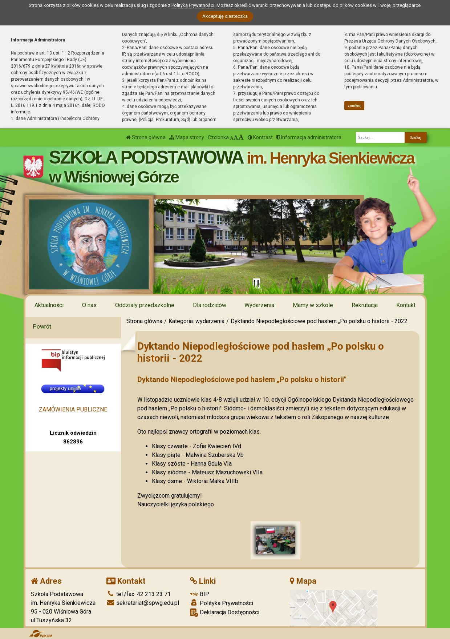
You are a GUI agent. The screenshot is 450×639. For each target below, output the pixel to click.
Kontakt (405, 305)
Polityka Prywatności (221, 603)
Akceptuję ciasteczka (225, 16)
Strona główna (146, 137)
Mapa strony (186, 137)
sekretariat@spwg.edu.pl (142, 602)
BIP (199, 594)
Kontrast (260, 137)
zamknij (354, 106)
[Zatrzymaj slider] (256, 283)
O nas (89, 305)
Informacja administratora (308, 137)
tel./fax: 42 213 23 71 (138, 594)
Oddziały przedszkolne (144, 305)
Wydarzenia (259, 305)
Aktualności (49, 305)
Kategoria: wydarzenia (196, 321)
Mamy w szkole (313, 305)
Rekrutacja (365, 305)
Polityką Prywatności (192, 5)
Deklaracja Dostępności (224, 612)
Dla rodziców (209, 305)
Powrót (42, 326)
